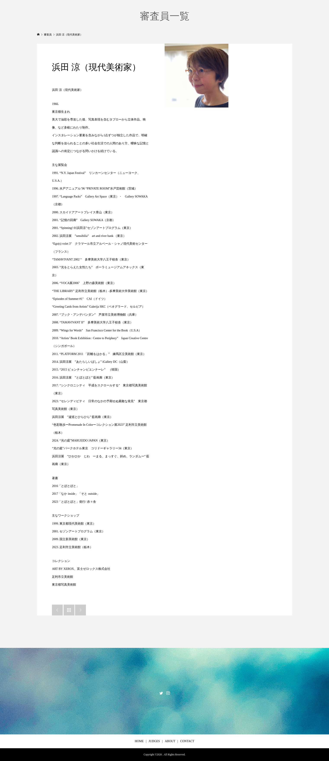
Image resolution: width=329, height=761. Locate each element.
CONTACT (187, 741)
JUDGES (154, 741)
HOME (139, 741)
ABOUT (170, 741)
